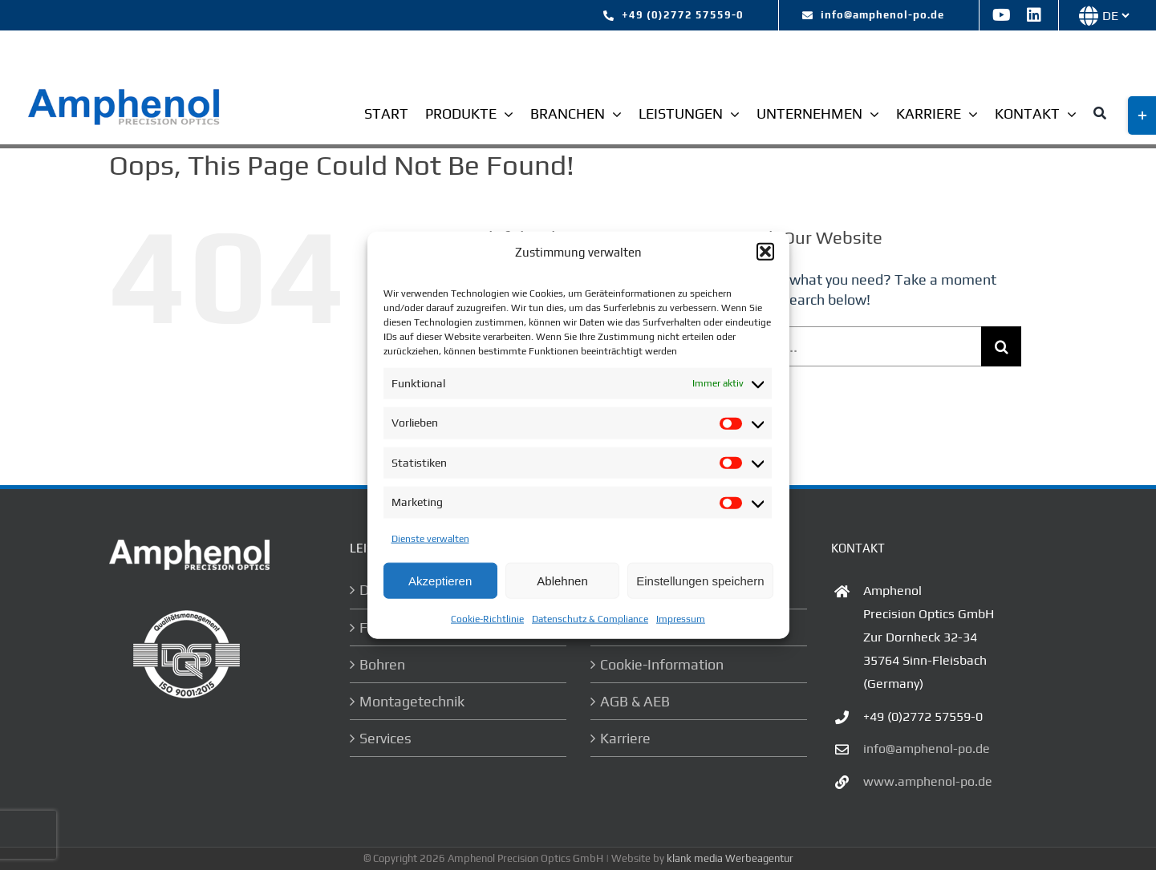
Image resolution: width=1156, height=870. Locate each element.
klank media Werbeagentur (730, 858)
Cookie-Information (662, 664)
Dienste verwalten (430, 538)
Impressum (680, 619)
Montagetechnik (411, 701)
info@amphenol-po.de (926, 748)
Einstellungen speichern (700, 580)
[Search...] (852, 346)
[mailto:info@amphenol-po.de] (873, 15)
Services (385, 738)
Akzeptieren (440, 580)
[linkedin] (1034, 15)
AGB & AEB (635, 701)
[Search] (1001, 346)
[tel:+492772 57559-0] (673, 15)
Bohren (382, 664)
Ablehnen (562, 580)
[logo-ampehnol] (126, 93)
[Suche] (1099, 115)
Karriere (625, 738)
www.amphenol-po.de (927, 781)
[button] (765, 252)
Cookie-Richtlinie (487, 619)
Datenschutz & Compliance (590, 619)
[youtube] (1001, 15)
